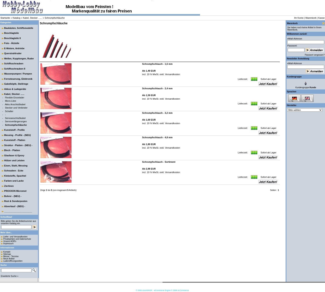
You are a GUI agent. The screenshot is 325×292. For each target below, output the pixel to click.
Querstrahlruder (13, 53)
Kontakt (6, 252)
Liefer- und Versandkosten (15, 237)
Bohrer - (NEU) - (12, 196)
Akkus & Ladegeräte (15, 89)
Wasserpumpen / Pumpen (18, 73)
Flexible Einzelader (14, 97)
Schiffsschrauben (13, 63)
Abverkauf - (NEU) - (14, 206)
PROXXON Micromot (15, 191)
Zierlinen (9, 186)
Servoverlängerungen (16, 121)
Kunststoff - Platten (14, 140)
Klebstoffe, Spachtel (15, 176)
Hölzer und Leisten (14, 160)
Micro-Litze (10, 101)
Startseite (5, 18)
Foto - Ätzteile (11, 43)
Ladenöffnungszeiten (13, 261)
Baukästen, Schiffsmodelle (18, 28)
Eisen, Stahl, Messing (15, 165)
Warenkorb (310, 18)
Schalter (9, 111)
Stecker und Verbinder (16, 107)
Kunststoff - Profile (14, 130)
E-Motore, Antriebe (14, 48)
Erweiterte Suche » (9, 276)
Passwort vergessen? (315, 55)
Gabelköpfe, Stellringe (16, 84)
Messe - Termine (11, 256)
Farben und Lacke (14, 181)
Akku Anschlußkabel (15, 104)
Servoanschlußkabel (15, 118)
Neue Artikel (9, 259)
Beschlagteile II (12, 38)
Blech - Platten (12, 150)
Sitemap (7, 254)
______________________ (18, 211)
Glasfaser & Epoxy (14, 155)
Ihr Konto (298, 18)
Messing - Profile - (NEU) (17, 135)
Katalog (16, 18)
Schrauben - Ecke (13, 170)
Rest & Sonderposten (15, 201)
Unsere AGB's (9, 241)
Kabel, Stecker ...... (32, 18)
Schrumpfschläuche (55, 18)
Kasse (321, 18)
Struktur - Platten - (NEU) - (18, 145)
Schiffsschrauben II (14, 68)
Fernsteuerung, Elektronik (18, 79)
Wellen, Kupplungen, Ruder (19, 58)
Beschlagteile (11, 33)
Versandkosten (172, 74)
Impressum (8, 243)
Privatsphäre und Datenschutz (17, 239)
